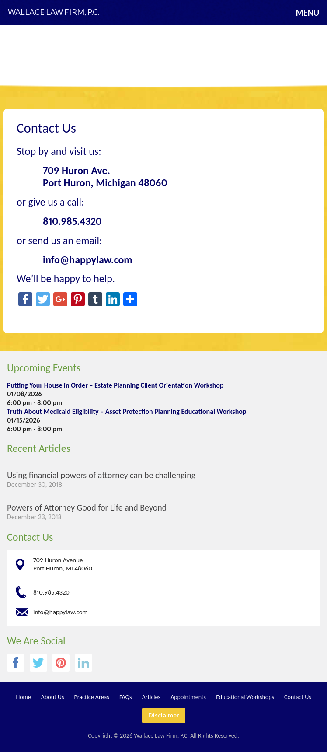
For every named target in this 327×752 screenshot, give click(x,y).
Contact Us (30, 537)
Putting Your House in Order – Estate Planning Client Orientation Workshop (115, 385)
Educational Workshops (245, 697)
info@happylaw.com (60, 612)
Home (23, 697)
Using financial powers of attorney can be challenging (101, 475)
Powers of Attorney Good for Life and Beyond (87, 507)
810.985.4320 (72, 221)
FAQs (125, 697)
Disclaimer (163, 715)
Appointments (188, 697)
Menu (307, 12)
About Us (52, 697)
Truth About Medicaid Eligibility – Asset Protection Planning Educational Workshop (126, 411)
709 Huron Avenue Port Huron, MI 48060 (62, 564)
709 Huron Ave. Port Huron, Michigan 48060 (105, 176)
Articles (151, 697)
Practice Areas (91, 697)
